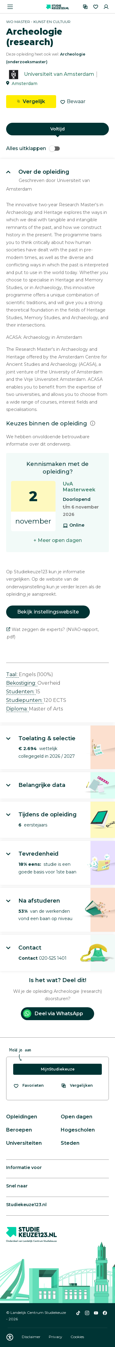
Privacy (56, 1336)
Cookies (77, 1336)
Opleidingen (21, 1117)
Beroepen (19, 1130)
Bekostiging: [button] (21, 683)
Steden (70, 1143)
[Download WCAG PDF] (9, 1337)
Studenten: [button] (21, 692)
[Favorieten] (96, 7)
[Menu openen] (10, 7)
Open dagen (76, 1117)
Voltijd (57, 129)
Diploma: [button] (17, 709)
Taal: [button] (12, 674)
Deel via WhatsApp (53, 1013)
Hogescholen (78, 1130)
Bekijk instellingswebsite (48, 612)
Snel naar (17, 1186)
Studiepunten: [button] (25, 700)
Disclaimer (31, 1336)
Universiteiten (24, 1143)
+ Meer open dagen (57, 540)
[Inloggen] (106, 7)
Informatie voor (24, 1167)
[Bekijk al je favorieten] (28, 1085)
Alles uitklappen (33, 148)
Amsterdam (24, 83)
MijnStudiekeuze (58, 1069)
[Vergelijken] (85, 7)
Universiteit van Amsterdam (59, 74)
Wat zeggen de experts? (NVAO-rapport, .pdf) (52, 633)
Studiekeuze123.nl (26, 1204)
